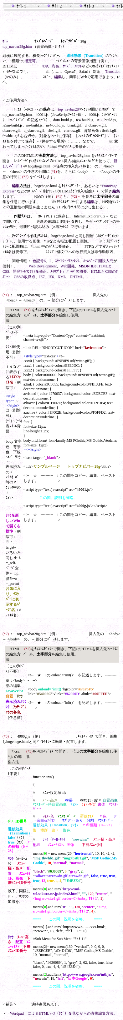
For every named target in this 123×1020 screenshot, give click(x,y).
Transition (112, 71)
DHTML (76, 277)
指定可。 (31, 61)
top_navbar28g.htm (17, 46)
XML (62, 277)
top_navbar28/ (68, 109)
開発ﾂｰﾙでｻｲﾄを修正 (30, 271)
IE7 (41, 277)
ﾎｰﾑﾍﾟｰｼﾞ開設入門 (98, 261)
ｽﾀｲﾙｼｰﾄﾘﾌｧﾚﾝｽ (67, 261)
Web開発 (67, 266)
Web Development (43, 266)
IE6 (51, 277)
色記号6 (39, 261)
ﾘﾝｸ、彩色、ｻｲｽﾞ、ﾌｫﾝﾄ (62, 66)
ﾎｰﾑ (5, 41)
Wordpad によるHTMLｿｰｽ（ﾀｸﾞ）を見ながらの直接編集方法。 (63, 1013)
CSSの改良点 (24, 277)
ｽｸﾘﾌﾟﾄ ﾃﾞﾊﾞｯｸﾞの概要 (68, 271)
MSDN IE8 (87, 266)
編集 (58, 77)
